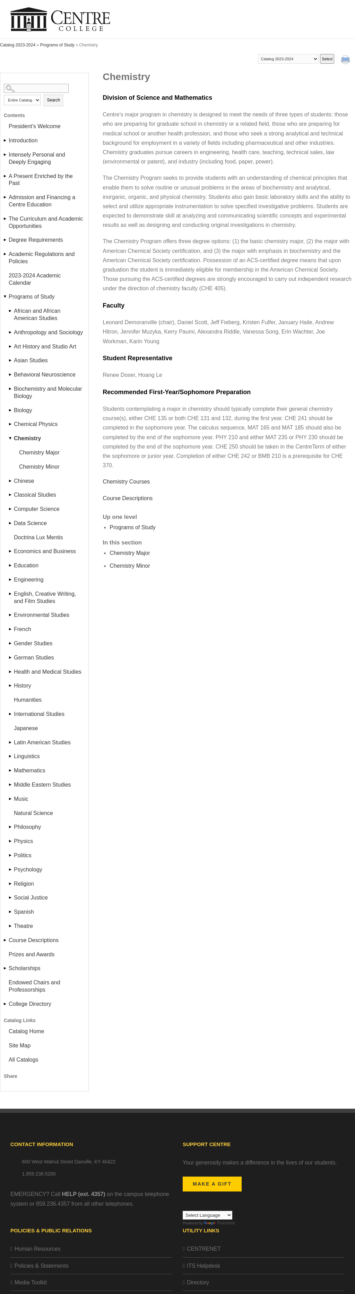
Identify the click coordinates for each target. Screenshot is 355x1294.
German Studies (34, 658)
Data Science (30, 523)
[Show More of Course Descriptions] (5, 940)
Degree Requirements (36, 240)
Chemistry (27, 438)
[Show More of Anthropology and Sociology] (10, 332)
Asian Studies (31, 360)
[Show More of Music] (10, 798)
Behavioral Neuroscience (45, 375)
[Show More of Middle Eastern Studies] (10, 784)
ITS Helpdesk (203, 1266)
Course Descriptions (34, 940)
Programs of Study (57, 45)
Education (26, 565)
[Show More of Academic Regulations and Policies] (5, 254)
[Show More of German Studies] (10, 657)
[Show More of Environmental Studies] (10, 615)
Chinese (24, 481)
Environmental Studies (41, 615)
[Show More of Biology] (10, 410)
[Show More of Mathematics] (10, 770)
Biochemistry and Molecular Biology (48, 392)
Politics (23, 855)
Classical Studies (35, 495)
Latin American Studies (42, 742)
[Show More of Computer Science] (10, 509)
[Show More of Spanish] (10, 911)
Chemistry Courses (126, 482)
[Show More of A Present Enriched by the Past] (5, 176)
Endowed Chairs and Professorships (34, 986)
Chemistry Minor (39, 467)
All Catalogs (23, 1060)
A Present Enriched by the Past (41, 179)
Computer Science (37, 509)
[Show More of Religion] (10, 883)
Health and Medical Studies (47, 672)
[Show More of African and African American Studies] (10, 310)
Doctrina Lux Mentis (38, 537)
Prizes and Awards (31, 954)
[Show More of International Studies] (10, 714)
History (22, 686)
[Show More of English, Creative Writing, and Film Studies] (10, 593)
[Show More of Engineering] (10, 579)
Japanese (26, 728)
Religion (24, 884)
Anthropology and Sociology (48, 332)
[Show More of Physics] (10, 841)
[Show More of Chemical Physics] (10, 424)
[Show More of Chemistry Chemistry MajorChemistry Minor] (10, 438)
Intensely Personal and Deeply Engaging (37, 158)
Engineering (28, 580)
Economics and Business (45, 551)
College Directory (30, 1004)
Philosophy (27, 827)
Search (53, 100)
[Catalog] (288, 59)
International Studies (39, 714)
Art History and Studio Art (45, 346)
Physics (23, 841)
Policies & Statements (42, 1266)
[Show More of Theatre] (10, 926)
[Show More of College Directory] (5, 1003)
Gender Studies (33, 643)
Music (21, 799)
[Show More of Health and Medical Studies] (10, 671)
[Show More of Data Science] (10, 523)
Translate (219, 1223)
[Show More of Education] (10, 565)
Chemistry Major (39, 452)
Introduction (23, 140)
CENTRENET (204, 1249)
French (22, 629)
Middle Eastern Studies (42, 785)
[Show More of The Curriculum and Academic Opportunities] (5, 218)
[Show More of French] (10, 629)
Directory (198, 1282)
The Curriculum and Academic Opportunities (46, 222)
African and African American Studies (37, 314)
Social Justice (31, 898)
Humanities (28, 700)
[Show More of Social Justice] (10, 897)
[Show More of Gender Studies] (10, 643)
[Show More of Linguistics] (10, 756)
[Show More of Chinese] (10, 480)
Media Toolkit (31, 1282)
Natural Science (33, 813)
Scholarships (25, 968)
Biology (23, 410)
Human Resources (38, 1249)
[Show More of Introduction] (5, 140)
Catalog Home (26, 1031)
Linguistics (27, 756)
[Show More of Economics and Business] (10, 551)
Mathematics (29, 770)
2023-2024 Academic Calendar (35, 279)
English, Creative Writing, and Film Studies (45, 597)
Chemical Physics (36, 424)
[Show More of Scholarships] (5, 968)
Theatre (23, 926)
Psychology (28, 869)
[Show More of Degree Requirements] (5, 239)
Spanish (24, 912)
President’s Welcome (35, 126)
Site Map (20, 1045)
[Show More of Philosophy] (10, 826)
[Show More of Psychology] (10, 869)
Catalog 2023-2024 (17, 45)
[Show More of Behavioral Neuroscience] (10, 374)
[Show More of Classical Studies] (10, 494)
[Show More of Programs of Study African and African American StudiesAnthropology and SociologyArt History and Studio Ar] (5, 296)
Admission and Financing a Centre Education (42, 200)
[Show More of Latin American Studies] (10, 742)
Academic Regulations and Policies (42, 257)
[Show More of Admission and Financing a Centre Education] (5, 197)
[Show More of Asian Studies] (10, 360)
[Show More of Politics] (10, 855)
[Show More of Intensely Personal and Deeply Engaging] (5, 154)
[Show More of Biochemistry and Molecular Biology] (10, 388)
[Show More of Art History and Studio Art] (10, 346)
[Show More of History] (10, 685)
